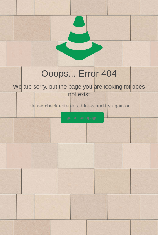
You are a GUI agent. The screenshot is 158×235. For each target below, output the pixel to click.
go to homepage (82, 117)
